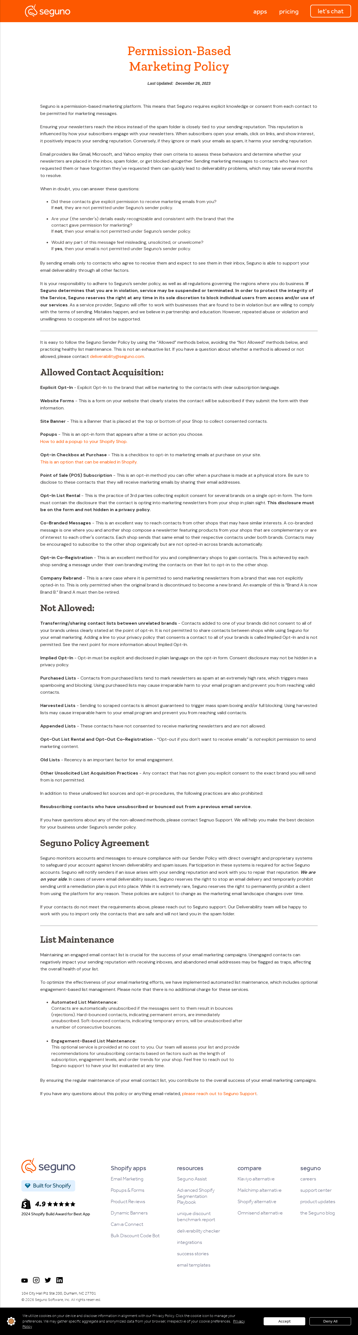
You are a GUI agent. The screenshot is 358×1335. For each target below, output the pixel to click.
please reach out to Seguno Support (219, 1093)
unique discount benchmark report (196, 1217)
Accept (284, 1321)
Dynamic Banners (129, 1213)
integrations (189, 1242)
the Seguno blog (317, 1213)
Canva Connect (127, 1224)
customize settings (11, 1321)
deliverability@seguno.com (117, 356)
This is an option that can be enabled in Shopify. (88, 462)
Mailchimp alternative (260, 1190)
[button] (260, 11)
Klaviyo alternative (256, 1179)
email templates (193, 1265)
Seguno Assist (192, 1179)
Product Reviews (128, 1202)
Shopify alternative (257, 1202)
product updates (317, 1202)
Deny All (330, 1321)
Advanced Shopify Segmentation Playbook (196, 1196)
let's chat (331, 11)
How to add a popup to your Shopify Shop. (83, 441)
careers (308, 1179)
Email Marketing (127, 1179)
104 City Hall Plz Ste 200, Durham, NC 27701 (58, 1293)
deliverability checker (198, 1231)
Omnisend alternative (260, 1213)
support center (316, 1190)
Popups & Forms (127, 1190)
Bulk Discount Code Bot (135, 1236)
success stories (193, 1254)
